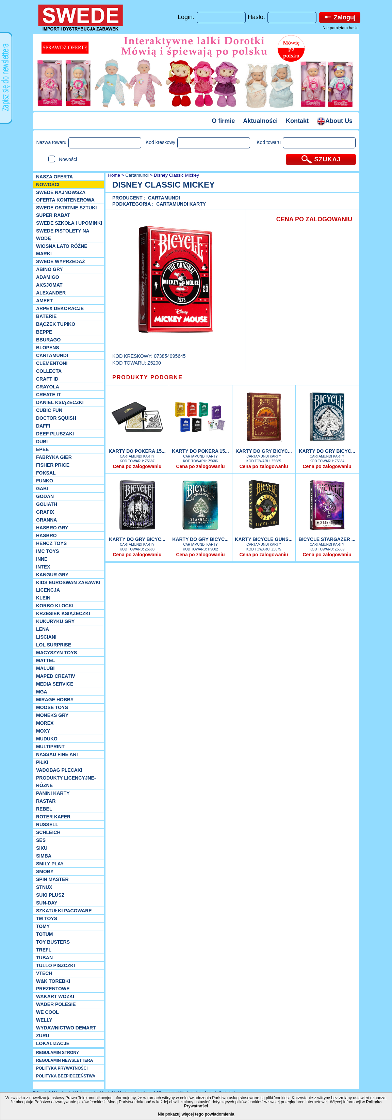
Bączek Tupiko (55, 324)
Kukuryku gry (55, 621)
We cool (47, 1012)
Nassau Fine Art (57, 754)
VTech (44, 973)
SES (41, 840)
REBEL (44, 809)
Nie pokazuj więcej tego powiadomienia (196, 1114)
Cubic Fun (49, 410)
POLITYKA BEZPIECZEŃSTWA (65, 1076)
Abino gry (49, 269)
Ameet (44, 300)
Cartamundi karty (181, 204)
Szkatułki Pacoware (64, 910)
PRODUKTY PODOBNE (147, 377)
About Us (335, 120)
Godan (45, 496)
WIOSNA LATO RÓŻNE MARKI (61, 249)
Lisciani (46, 637)
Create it (48, 394)
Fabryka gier (54, 457)
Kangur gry (52, 574)
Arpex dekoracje (60, 308)
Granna (46, 520)
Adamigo (47, 277)
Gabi (42, 488)
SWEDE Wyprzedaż (60, 261)
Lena (42, 629)
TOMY (43, 926)
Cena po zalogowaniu (137, 466)
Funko (44, 480)
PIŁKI (42, 762)
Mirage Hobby (55, 699)
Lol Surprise (53, 644)
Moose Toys (52, 707)
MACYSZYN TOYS (56, 652)
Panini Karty (53, 793)
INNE (41, 559)
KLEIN (43, 598)
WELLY (44, 1020)
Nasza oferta (54, 176)
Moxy (43, 731)
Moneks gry (52, 715)
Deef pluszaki (55, 433)
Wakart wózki (55, 996)
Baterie (46, 316)
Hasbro (46, 535)
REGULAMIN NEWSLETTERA (64, 1060)
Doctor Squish (56, 418)
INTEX (43, 567)
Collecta (49, 371)
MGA (41, 691)
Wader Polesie (56, 1004)
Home (113, 175)
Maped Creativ (55, 676)
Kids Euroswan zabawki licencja (68, 586)
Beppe (44, 332)
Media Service (55, 684)
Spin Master (52, 879)
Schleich (48, 832)
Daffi (43, 426)
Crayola (47, 386)
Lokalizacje (52, 1043)
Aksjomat (49, 285)
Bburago (48, 339)
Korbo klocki (55, 605)
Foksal (46, 473)
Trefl (43, 950)
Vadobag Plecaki (59, 770)
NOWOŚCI (47, 184)
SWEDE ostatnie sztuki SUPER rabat (66, 211)
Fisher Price (52, 465)
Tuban (44, 957)
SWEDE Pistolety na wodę (62, 234)
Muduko (47, 738)
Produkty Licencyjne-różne (66, 781)
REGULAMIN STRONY (57, 1052)
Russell (47, 824)
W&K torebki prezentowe (53, 984)
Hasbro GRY (52, 527)
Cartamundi (52, 355)
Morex (44, 723)
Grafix (45, 512)
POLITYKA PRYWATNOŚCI (62, 1068)
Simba (43, 856)
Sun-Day (47, 903)
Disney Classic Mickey (176, 175)
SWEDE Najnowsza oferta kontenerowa (65, 196)
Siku (41, 848)
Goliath (46, 504)
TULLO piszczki (55, 965)
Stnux (44, 887)
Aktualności (260, 120)
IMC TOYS (47, 551)
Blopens (47, 347)
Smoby (44, 871)
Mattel (45, 660)
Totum (44, 934)
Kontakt (297, 120)
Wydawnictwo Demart (66, 1027)
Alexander (51, 292)
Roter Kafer (53, 816)
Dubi (42, 441)
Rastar (45, 801)
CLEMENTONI (51, 363)
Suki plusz (50, 895)
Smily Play (50, 863)
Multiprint (50, 746)
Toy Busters (53, 942)
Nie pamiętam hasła (341, 28)
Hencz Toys (51, 543)
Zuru (42, 1035)
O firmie (223, 120)
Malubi (45, 668)
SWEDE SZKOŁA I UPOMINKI (69, 223)
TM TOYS (46, 918)
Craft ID (47, 379)
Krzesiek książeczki (63, 613)
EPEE (42, 449)
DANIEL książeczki (60, 402)
